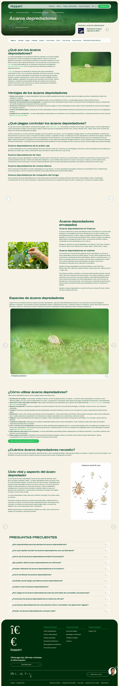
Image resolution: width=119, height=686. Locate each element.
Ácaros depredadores (58, 12)
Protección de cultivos (22, 12)
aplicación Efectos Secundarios (23, 429)
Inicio (10, 12)
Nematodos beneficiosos (51, 641)
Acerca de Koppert (84, 6)
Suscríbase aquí (31, 664)
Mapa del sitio (104, 683)
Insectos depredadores (50, 634)
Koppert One (92, 631)
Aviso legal (80, 683)
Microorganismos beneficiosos (52, 644)
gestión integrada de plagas (16, 66)
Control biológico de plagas (40, 12)
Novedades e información (73, 634)
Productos (52, 6)
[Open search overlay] (93, 6)
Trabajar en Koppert (72, 637)
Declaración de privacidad (69, 683)
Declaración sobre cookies (92, 683)
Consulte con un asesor (95, 402)
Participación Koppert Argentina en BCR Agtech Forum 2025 (94, 30)
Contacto (69, 641)
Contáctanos (104, 6)
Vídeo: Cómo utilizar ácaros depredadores (23, 441)
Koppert (10, 71)
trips (9, 64)
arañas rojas (53, 126)
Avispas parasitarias (49, 637)
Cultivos (59, 6)
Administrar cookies (55, 683)
